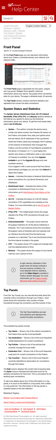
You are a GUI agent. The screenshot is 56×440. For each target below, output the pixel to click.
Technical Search (28, 411)
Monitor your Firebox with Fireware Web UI (15, 35)
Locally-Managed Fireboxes (11, 26)
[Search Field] (28, 18)
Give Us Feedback (12, 409)
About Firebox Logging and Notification (20, 402)
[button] (45, 18)
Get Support (28, 409)
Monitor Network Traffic (12, 29)
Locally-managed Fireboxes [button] (22, 51)
